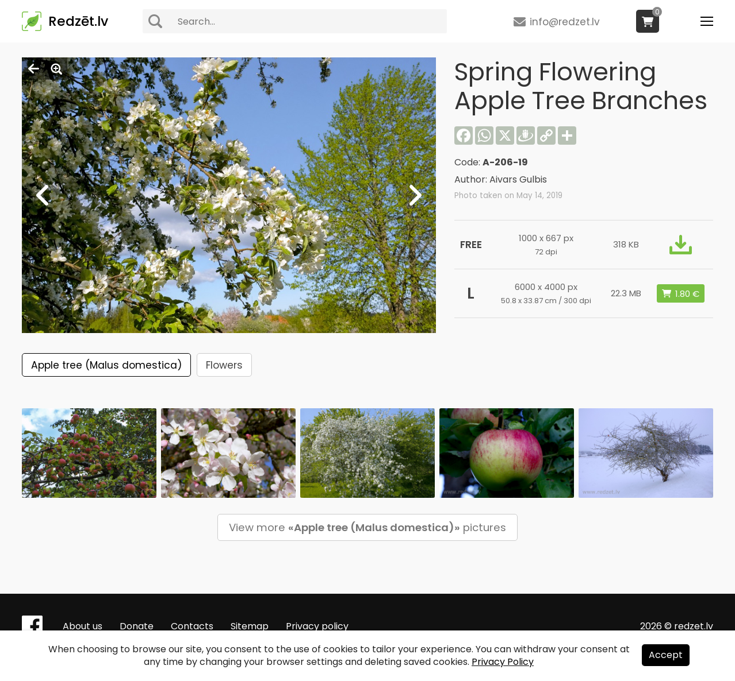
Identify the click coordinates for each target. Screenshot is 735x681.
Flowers (224, 365)
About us (82, 626)
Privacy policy (317, 626)
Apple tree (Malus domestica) (106, 365)
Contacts (192, 626)
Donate (137, 626)
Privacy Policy (503, 661)
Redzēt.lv (78, 21)
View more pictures (367, 527)
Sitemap (250, 626)
